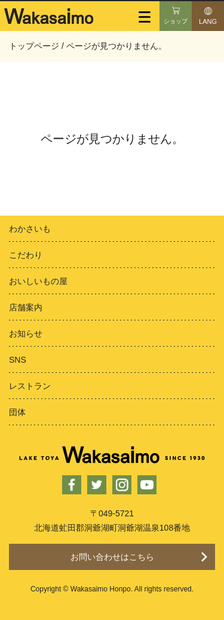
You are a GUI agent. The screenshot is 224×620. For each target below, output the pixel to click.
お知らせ (25, 333)
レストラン (30, 386)
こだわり (25, 255)
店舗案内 (25, 307)
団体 (17, 412)
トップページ (34, 46)
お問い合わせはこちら (112, 557)
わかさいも (30, 228)
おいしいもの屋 (38, 281)
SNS (17, 359)
